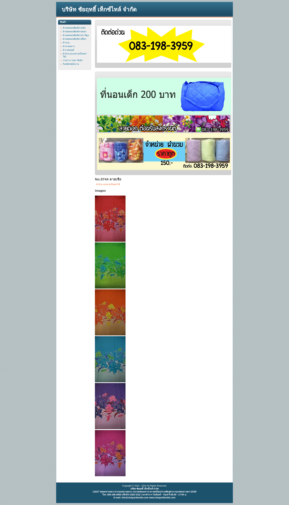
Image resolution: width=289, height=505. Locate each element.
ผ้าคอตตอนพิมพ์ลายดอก (74, 31)
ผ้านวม (66, 42)
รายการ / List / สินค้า (73, 60)
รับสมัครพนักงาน (71, 64)
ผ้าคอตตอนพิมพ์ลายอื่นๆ (74, 39)
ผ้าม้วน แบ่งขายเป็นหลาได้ (108, 184)
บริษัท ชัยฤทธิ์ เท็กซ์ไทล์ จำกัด (99, 9)
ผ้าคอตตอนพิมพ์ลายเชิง (74, 28)
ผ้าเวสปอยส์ (68, 50)
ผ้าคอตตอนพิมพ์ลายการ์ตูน (76, 35)
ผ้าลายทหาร (69, 46)
